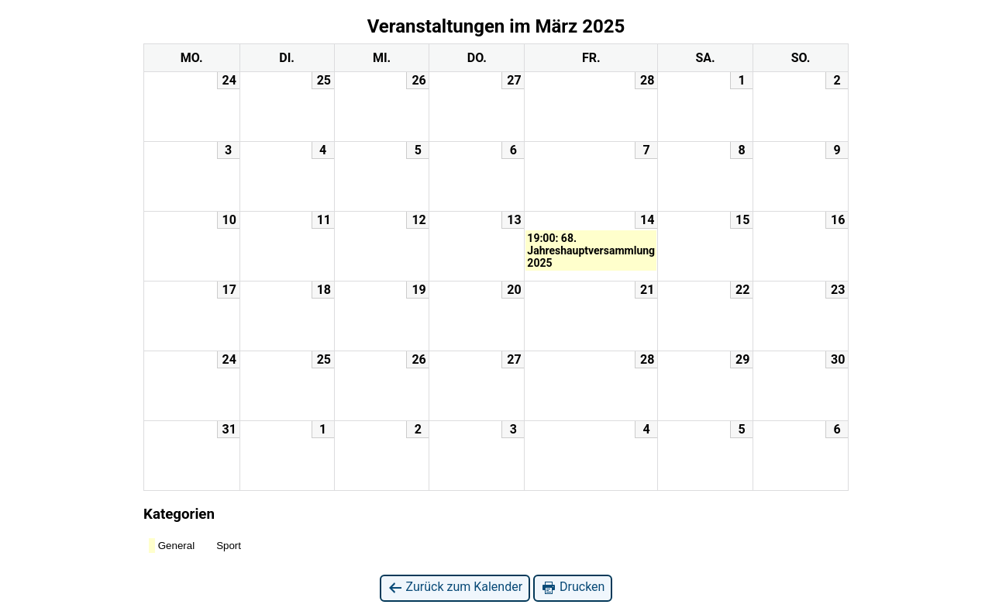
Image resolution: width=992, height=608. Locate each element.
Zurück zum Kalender (455, 587)
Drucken (572, 587)
